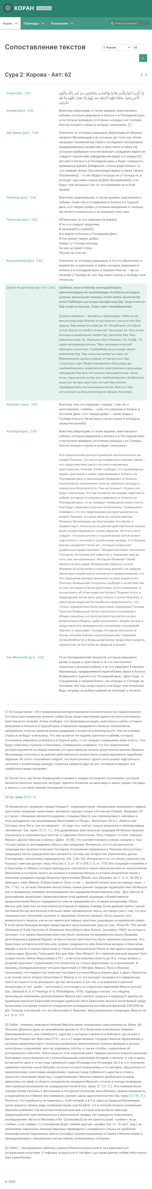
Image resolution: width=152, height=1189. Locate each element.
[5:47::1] (29, 797)
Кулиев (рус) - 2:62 (20, 110)
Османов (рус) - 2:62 (21, 197)
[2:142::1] (136, 1096)
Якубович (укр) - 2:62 (22, 404)
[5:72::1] (44, 830)
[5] (91, 229)
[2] (140, 156)
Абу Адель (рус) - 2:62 (22, 133)
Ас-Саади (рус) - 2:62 (22, 431)
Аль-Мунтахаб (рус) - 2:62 (25, 657)
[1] (129, 125)
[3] (60, 219)
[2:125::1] (103, 1086)
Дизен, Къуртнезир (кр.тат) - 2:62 (31, 287)
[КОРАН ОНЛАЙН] (27, 8)
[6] (84, 423)
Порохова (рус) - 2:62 (22, 219)
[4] (75, 229)
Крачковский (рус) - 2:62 (25, 260)
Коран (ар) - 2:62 (19, 93)
